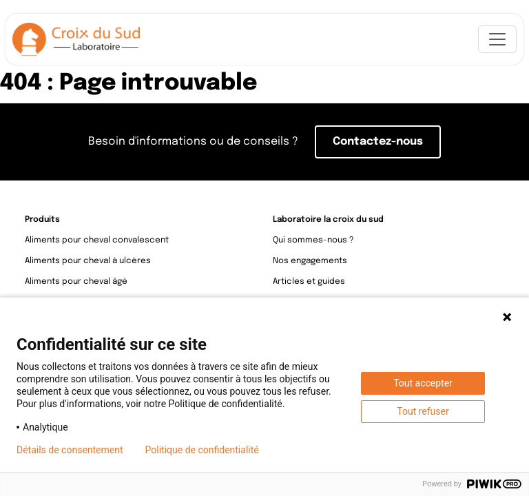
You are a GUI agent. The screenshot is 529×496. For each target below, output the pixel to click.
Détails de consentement (70, 449)
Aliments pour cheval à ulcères (88, 261)
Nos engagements (310, 261)
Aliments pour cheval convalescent (97, 240)
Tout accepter (423, 383)
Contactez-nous (378, 141)
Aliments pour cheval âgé (76, 282)
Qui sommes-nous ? (313, 240)
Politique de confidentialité (202, 449)
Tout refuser (422, 411)
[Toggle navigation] (497, 39)
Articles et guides (309, 282)
